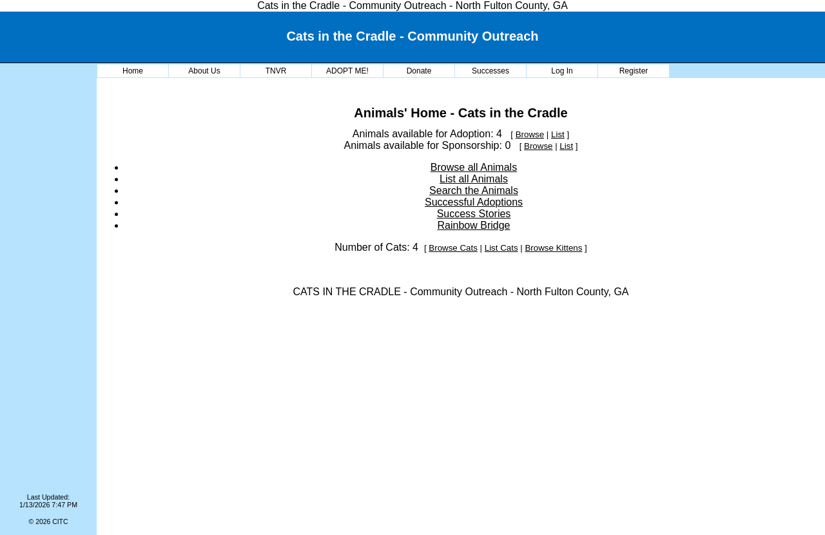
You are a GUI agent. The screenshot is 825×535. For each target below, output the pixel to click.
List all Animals (474, 178)
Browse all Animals (474, 167)
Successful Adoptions (474, 202)
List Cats (501, 248)
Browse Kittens (553, 248)
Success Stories (474, 213)
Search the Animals (473, 190)
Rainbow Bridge (474, 225)
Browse (530, 134)
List (558, 134)
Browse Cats (453, 248)
